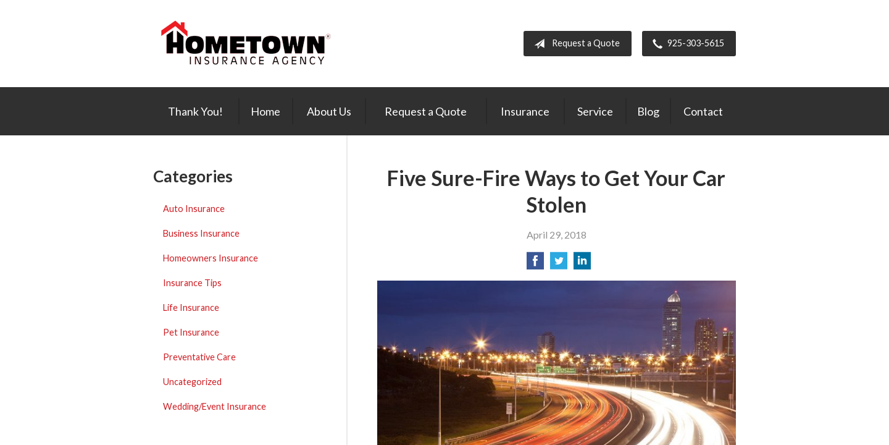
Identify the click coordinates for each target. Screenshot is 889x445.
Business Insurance (201, 233)
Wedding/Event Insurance (214, 406)
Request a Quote (574, 43)
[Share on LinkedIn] (582, 264)
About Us (329, 111)
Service (595, 111)
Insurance (525, 111)
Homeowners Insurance (210, 258)
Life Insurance (191, 307)
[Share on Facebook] (535, 264)
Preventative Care (199, 357)
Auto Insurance (194, 208)
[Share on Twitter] (558, 264)
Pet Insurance (191, 332)
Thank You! (195, 111)
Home (265, 111)
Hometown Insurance (245, 43)
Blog (648, 111)
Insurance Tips (192, 283)
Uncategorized (192, 381)
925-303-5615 (686, 43)
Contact (703, 111)
